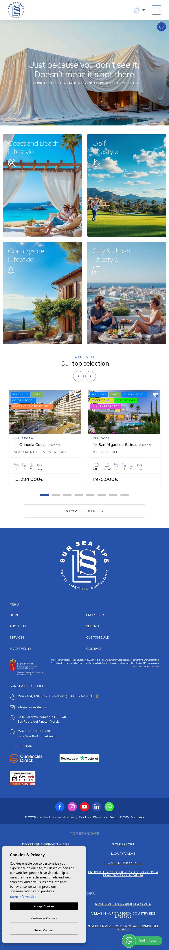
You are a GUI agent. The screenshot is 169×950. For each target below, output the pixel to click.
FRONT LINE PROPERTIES (123, 862)
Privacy (72, 817)
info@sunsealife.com (33, 707)
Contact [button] (94, 649)
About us (18, 626)
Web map (100, 817)
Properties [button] (95, 615)
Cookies (85, 817)
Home (14, 615)
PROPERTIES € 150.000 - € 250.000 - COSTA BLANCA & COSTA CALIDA (123, 874)
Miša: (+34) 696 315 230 (34, 696)
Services (17, 637)
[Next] (90, 376)
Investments (20, 649)
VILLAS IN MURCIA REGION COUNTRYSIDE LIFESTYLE (123, 915)
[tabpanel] (45, 438)
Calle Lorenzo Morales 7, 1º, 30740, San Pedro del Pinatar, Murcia (43, 719)
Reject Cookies (44, 930)
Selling (92, 626)
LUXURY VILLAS (123, 853)
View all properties (84, 511)
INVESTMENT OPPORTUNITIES (45, 844)
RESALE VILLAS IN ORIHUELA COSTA (123, 904)
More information (23, 897)
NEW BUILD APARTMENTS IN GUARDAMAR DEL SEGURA (123, 927)
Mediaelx (137, 817)
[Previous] (78, 376)
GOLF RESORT (123, 844)
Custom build (97, 637)
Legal (61, 817)
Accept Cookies (44, 906)
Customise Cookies (44, 918)
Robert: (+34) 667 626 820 (76, 696)
